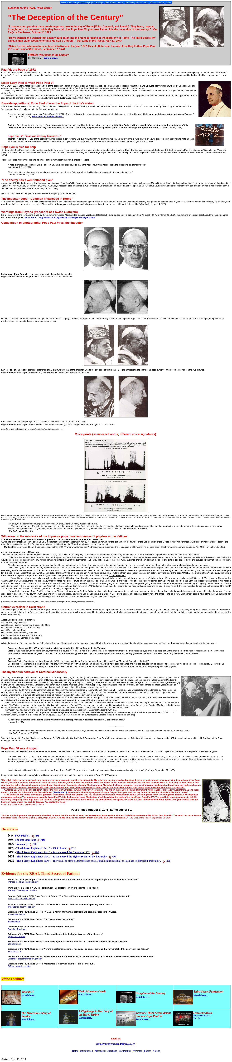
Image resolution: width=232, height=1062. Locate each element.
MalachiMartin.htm (16, 914)
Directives (111, 1050)
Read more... (31, 217)
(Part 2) (196, 1018)
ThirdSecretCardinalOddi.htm (21, 898)
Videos (156, 1050)
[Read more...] (60, 792)
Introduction (86, 1050)
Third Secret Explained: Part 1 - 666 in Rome (41, 848)
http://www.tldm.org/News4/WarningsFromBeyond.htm (67, 217)
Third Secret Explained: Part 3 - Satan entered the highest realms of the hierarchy (61, 856)
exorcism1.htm (14, 951)
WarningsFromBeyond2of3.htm (22, 890)
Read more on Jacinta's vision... (48, 116)
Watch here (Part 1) (201, 1015)
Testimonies (125, 1050)
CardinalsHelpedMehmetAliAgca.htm (25, 959)
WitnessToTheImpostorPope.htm (23, 882)
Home (75, 1050)
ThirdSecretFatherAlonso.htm (21, 907)
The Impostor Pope (25, 839)
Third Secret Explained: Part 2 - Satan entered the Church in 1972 (53, 852)
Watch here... (51, 58)
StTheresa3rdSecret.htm (19, 966)
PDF (35, 844)
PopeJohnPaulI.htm (17, 929)
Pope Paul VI (22, 835)
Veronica (137, 1050)
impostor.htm (14, 921)
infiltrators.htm (14, 944)
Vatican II (21, 844)
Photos (147, 1050)
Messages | (100, 1050)
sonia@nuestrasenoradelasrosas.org (115, 1043)
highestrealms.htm (16, 936)
